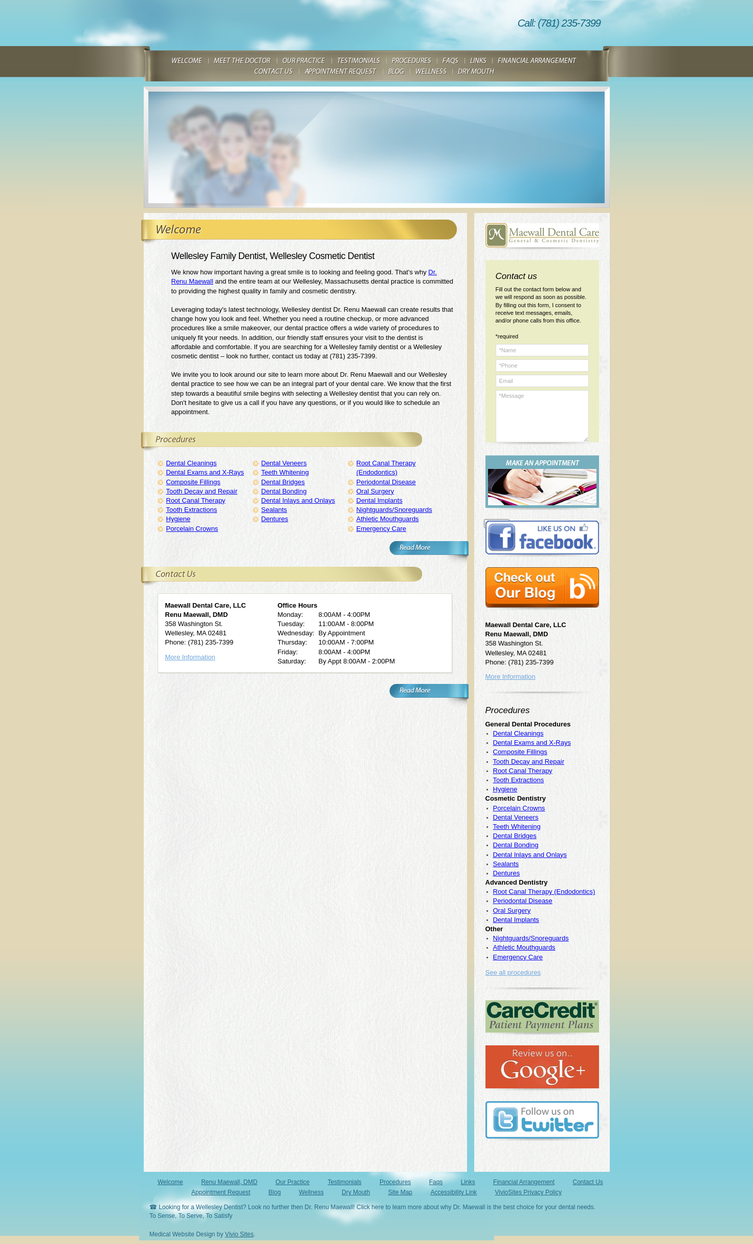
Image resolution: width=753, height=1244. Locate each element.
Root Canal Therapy (196, 500)
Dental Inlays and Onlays (298, 500)
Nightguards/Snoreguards (394, 509)
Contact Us (587, 1182)
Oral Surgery (375, 491)
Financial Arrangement (524, 1182)
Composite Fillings (193, 482)
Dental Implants (380, 500)
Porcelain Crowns (192, 528)
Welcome (170, 1182)
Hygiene (178, 519)
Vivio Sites (239, 1234)
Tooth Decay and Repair (201, 491)
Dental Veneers (284, 463)
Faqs (436, 1182)
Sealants (274, 509)
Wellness (311, 1192)
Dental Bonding (284, 491)
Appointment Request (220, 1192)
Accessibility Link (453, 1192)
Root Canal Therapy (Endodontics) (544, 891)
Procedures (395, 1182)
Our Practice (293, 1182)
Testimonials (345, 1182)
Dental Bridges (283, 482)
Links (468, 1182)
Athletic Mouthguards (388, 519)
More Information (190, 657)
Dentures (275, 519)
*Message (542, 416)
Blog (275, 1192)
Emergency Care (382, 528)
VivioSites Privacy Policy (528, 1192)
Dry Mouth (356, 1192)
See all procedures (513, 972)
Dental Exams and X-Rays (205, 472)
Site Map (400, 1192)
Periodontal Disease (386, 482)
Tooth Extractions (191, 509)
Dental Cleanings (191, 463)
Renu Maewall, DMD (229, 1182)
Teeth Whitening (285, 472)
